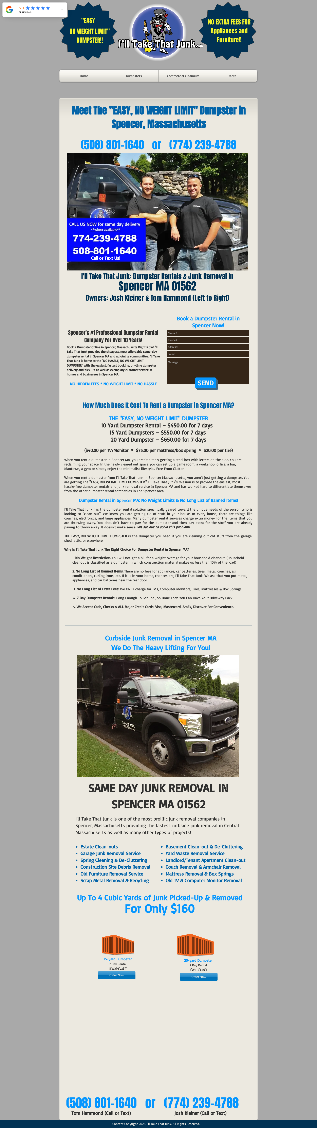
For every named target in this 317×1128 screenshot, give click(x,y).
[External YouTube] (158, 1041)
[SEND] (205, 382)
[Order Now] (116, 975)
